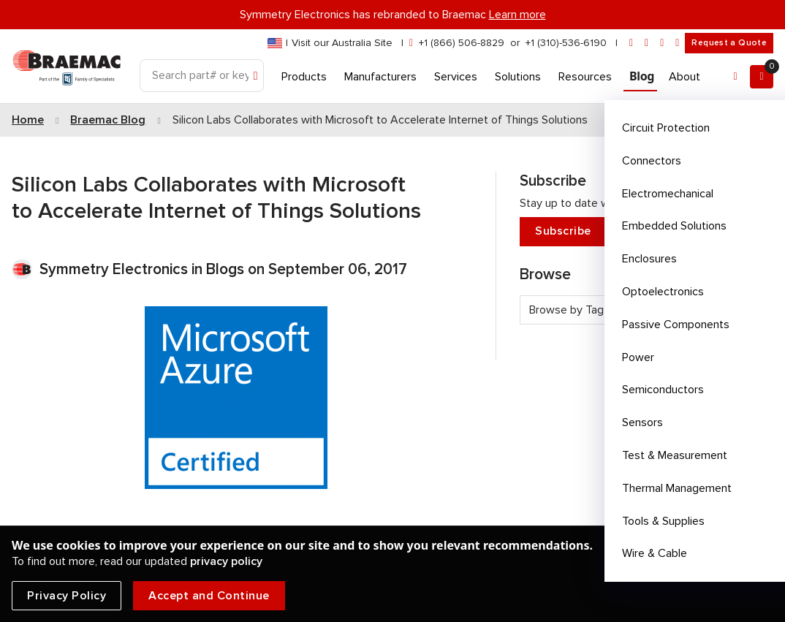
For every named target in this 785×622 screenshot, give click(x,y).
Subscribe (641, 231)
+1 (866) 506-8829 (461, 43)
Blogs (225, 269)
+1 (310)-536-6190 (566, 43)
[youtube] (677, 43)
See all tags (730, 335)
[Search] (202, 75)
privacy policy (226, 561)
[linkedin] (646, 43)
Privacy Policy (66, 596)
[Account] (735, 76)
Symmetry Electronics (115, 269)
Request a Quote (729, 43)
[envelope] (631, 43)
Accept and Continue (209, 596)
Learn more (517, 14)
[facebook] (662, 43)
